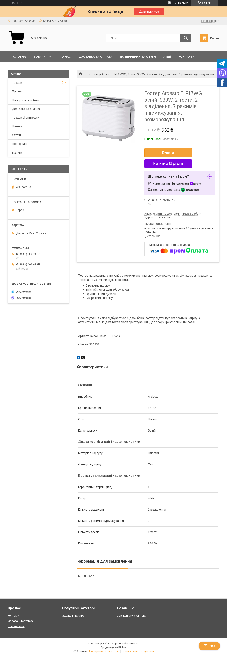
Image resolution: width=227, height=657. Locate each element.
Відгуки (17, 152)
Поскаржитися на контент (104, 651)
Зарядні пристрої (73, 615)
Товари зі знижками (25, 117)
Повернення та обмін (138, 56)
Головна (18, 56)
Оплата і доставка (20, 620)
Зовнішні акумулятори (131, 615)
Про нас (64, 56)
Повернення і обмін (25, 100)
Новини (17, 126)
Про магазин (16, 626)
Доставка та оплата (95, 56)
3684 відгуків (181, 2)
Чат (209, 646)
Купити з (168, 164)
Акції (167, 56)
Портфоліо (19, 144)
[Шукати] (185, 38)
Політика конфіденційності (138, 651)
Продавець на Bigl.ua (113, 647)
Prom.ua (134, 643)
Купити (168, 152)
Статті (16, 135)
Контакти (186, 56)
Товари (39, 56)
